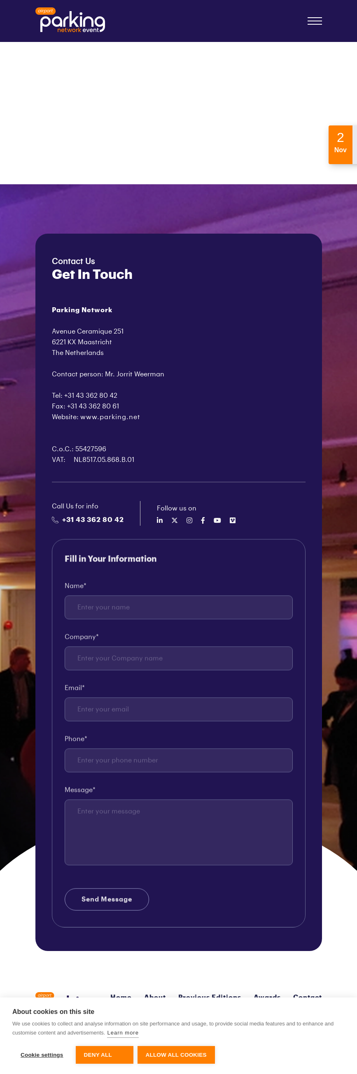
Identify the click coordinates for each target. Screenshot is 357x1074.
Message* (80, 793)
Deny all (98, 1055)
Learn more (122, 1033)
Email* (75, 691)
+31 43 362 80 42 (88, 520)
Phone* (76, 742)
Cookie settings (42, 1055)
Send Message (107, 903)
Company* (82, 640)
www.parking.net (110, 417)
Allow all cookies (176, 1055)
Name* (75, 589)
